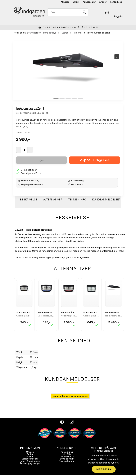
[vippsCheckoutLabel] (94, 160)
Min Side (67, 454)
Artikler (102, 2)
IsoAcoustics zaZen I (98, 32)
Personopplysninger (30, 463)
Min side (65, 2)
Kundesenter (89, 2)
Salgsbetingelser (30, 458)
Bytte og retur (67, 458)
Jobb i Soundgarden (30, 461)
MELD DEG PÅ (103, 469)
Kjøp (41, 160)
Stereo (65, 32)
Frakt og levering (67, 461)
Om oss (30, 452)
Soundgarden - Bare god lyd (41, 32)
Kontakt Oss (67, 452)
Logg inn (118, 16)
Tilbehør (78, 32)
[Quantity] (24, 150)
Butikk (76, 2)
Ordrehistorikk (67, 456)
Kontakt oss (116, 2)
